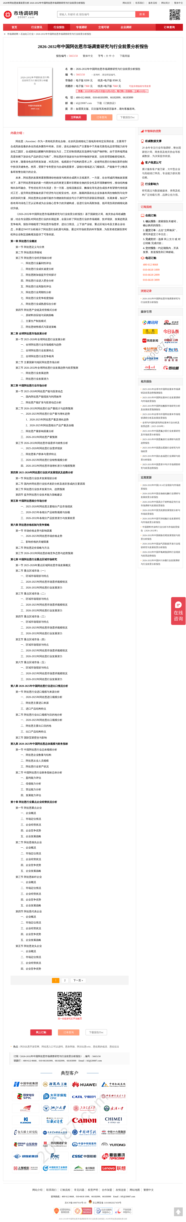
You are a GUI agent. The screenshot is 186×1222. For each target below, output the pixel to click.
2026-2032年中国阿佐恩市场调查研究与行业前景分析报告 (63, 34)
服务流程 (152, 3)
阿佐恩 (19, 141)
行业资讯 (36, 27)
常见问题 (79, 1190)
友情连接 (121, 1190)
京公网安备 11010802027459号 (105, 1202)
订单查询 (169, 27)
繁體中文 (148, 1190)
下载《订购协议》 (107, 103)
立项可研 (103, 27)
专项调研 (81, 27)
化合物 (42, 198)
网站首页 (127, 3)
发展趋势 (120, 219)
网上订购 (41, 1032)
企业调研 (126, 27)
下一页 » (78, 980)
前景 (70, 367)
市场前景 (84, 229)
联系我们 (140, 3)
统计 (57, 408)
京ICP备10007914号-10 (75, 1202)
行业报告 (59, 27)
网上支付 (169, 239)
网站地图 (135, 1190)
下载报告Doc (127, 117)
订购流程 (65, 1190)
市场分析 (54, 362)
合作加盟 (107, 1190)
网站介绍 (37, 1190)
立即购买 (76, 117)
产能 (109, 166)
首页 (14, 27)
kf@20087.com (84, 103)
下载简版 (125, 56)
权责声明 (93, 1190)
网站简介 (165, 3)
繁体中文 (178, 3)
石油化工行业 (27, 34)
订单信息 (161, 234)
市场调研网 (12, 34)
